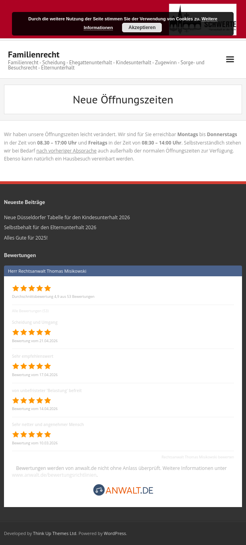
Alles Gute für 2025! (25, 237)
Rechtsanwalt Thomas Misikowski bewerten (197, 457)
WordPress (115, 533)
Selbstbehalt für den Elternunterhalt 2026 (50, 227)
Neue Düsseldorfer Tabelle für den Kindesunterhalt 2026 (67, 217)
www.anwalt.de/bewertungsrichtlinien (54, 475)
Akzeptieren (141, 27)
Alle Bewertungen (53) (30, 310)
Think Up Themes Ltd (54, 533)
